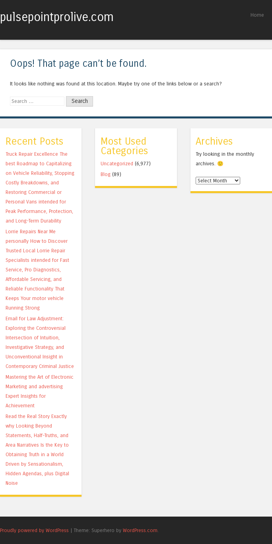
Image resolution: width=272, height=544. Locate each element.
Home (257, 15)
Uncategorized (117, 163)
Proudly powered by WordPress (34, 530)
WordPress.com (140, 530)
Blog (106, 174)
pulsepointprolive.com (57, 17)
